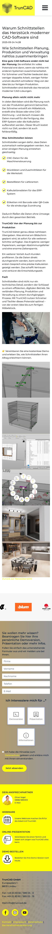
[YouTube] (25, 912)
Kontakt (6, 922)
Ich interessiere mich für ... (26, 701)
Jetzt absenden (14, 768)
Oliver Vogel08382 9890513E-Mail (21, 800)
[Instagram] (16, 912)
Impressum (19, 922)
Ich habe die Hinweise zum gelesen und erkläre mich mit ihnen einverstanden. (27, 755)
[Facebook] (6, 912)
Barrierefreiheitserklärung (17, 925)
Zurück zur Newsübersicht (17, 579)
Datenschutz (12, 755)
